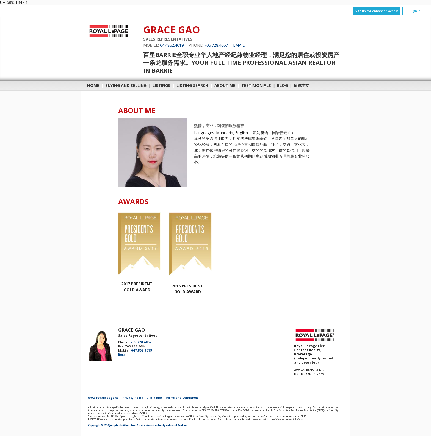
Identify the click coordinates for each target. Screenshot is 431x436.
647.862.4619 (172, 45)
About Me (224, 85)
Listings (161, 85)
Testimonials (256, 85)
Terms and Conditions (181, 398)
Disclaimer (154, 398)
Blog (282, 85)
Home (93, 85)
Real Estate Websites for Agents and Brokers (159, 425)
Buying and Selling (126, 85)
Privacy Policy (133, 398)
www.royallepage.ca (103, 398)
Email (239, 45)
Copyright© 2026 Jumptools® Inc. (109, 425)
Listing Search (192, 85)
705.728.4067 (216, 45)
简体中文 (301, 85)
